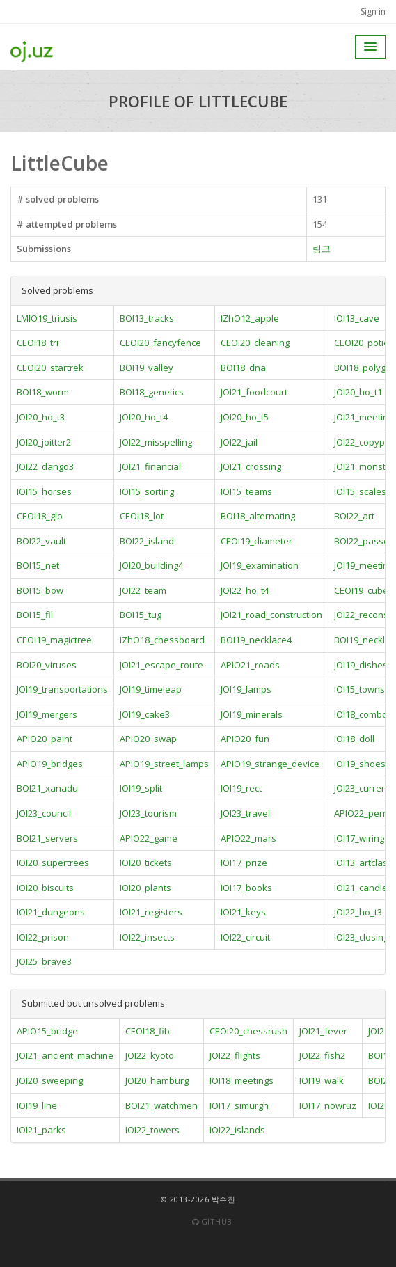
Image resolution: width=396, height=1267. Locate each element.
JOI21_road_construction (271, 614)
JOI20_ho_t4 (144, 417)
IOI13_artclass (363, 862)
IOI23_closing (361, 937)
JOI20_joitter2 (44, 442)
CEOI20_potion (364, 342)
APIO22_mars (248, 838)
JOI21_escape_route (161, 665)
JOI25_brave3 (44, 961)
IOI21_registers (151, 912)
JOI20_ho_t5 (245, 417)
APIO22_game (148, 838)
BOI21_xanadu (47, 788)
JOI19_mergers (47, 714)
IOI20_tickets (146, 862)
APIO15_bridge (47, 1031)
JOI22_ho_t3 (358, 912)
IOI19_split (141, 788)
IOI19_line (37, 1105)
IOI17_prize (244, 862)
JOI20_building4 (151, 565)
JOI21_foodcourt (254, 392)
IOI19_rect (241, 788)
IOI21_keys (243, 912)
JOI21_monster (364, 466)
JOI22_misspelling (156, 442)
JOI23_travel (245, 813)
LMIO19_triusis (47, 318)
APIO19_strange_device (270, 763)
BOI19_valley (146, 367)
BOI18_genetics (152, 392)
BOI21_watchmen (161, 1105)
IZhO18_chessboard (162, 640)
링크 (321, 248)
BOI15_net (38, 565)
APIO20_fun (245, 738)
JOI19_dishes (361, 665)
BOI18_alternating (258, 516)
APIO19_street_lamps (164, 763)
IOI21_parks (41, 1130)
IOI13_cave (356, 318)
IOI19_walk (321, 1080)
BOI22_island (147, 541)
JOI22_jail (239, 442)
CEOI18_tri (37, 342)
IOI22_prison (43, 937)
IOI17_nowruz (327, 1105)
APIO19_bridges (50, 763)
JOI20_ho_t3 (41, 417)
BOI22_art (354, 516)
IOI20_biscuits (45, 887)
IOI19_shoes (360, 763)
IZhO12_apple (250, 318)
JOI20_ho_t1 (358, 392)
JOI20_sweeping (50, 1080)
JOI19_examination (260, 565)
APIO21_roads (250, 665)
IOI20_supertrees (53, 862)
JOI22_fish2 (322, 1055)
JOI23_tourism (148, 813)
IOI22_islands (237, 1130)
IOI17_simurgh (239, 1105)
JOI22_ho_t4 (245, 590)
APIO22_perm (362, 813)
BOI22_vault (41, 541)
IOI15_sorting (147, 491)
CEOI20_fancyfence (160, 342)
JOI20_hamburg (157, 1080)
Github (212, 1221)
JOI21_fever (323, 1031)
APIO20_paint (44, 738)
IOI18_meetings (241, 1080)
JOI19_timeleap (151, 689)
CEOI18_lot (142, 516)
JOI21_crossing (251, 466)
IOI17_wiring (359, 838)
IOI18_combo (361, 714)
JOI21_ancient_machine (65, 1055)
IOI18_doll (354, 738)
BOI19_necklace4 (256, 640)
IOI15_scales (360, 491)
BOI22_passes (364, 541)
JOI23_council (44, 813)
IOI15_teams (246, 491)
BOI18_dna (243, 367)
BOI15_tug (140, 614)
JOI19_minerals (252, 714)
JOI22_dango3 (45, 466)
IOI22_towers (152, 1130)
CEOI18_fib (147, 1031)
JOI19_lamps (246, 689)
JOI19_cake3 (145, 714)
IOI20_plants (145, 887)
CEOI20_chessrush (248, 1031)
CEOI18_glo (40, 516)
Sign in (373, 11)
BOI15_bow (40, 590)
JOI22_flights (234, 1055)
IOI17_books (246, 887)
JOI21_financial (150, 466)
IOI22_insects (147, 937)
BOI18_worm (43, 392)
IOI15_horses (44, 491)
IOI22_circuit (245, 937)
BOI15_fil (35, 614)
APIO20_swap (148, 738)
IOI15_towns (359, 689)
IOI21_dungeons (51, 912)
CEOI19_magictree (54, 640)
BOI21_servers (47, 838)
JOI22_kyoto (149, 1055)
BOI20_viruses (47, 665)
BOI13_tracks (147, 318)
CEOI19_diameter (256, 541)
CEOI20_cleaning (255, 342)
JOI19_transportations (62, 689)
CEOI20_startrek (50, 367)
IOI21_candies (363, 887)
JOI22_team (143, 590)
